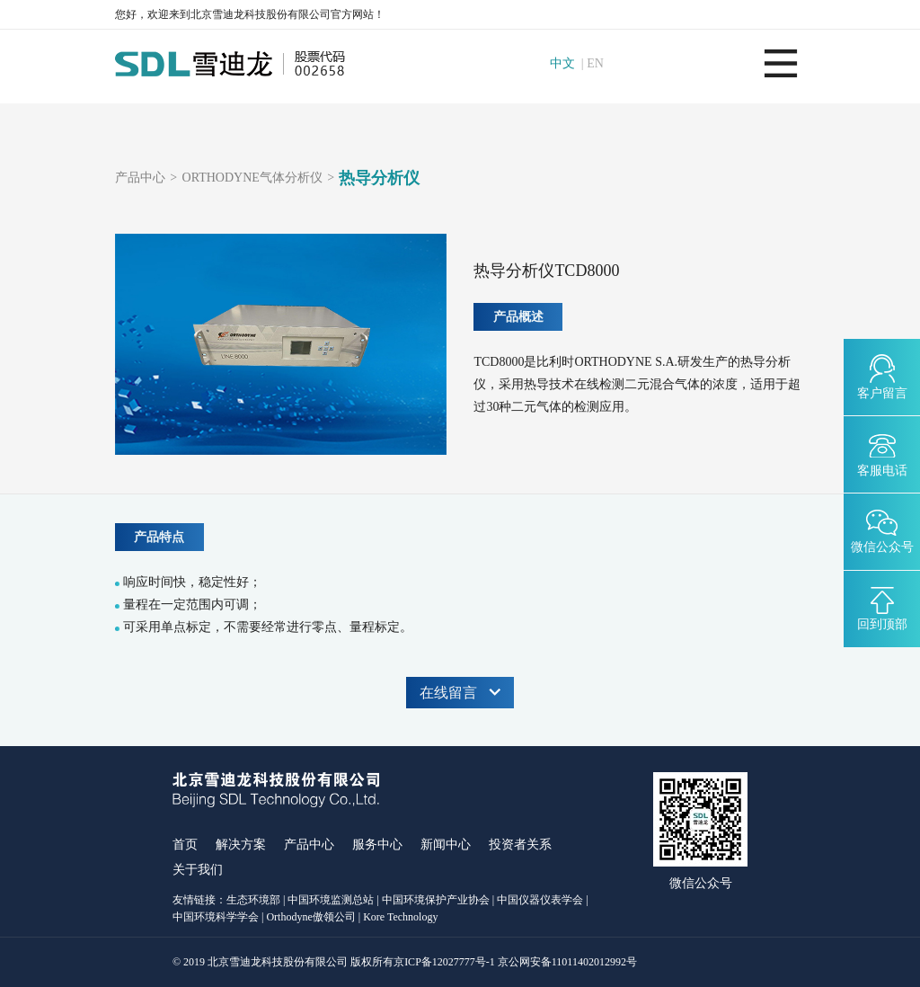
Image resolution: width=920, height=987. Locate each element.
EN (595, 64)
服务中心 (377, 844)
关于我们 (197, 869)
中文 (562, 64)
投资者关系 (520, 844)
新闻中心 (445, 844)
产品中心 (140, 178)
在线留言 (460, 692)
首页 (185, 844)
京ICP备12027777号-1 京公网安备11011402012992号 (515, 961)
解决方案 (241, 844)
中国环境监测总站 (331, 899)
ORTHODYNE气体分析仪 (252, 178)
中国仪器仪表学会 (540, 899)
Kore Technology (400, 916)
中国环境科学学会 (215, 916)
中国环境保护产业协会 (436, 899)
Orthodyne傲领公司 (310, 916)
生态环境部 (253, 899)
